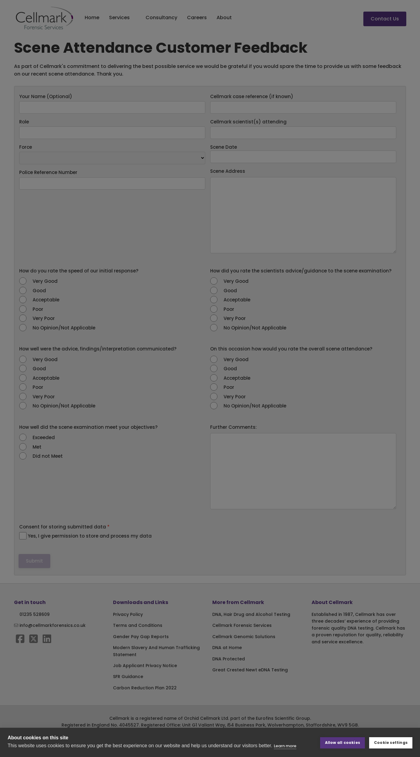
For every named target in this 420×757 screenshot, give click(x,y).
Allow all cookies (342, 742)
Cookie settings (391, 742)
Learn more (285, 746)
